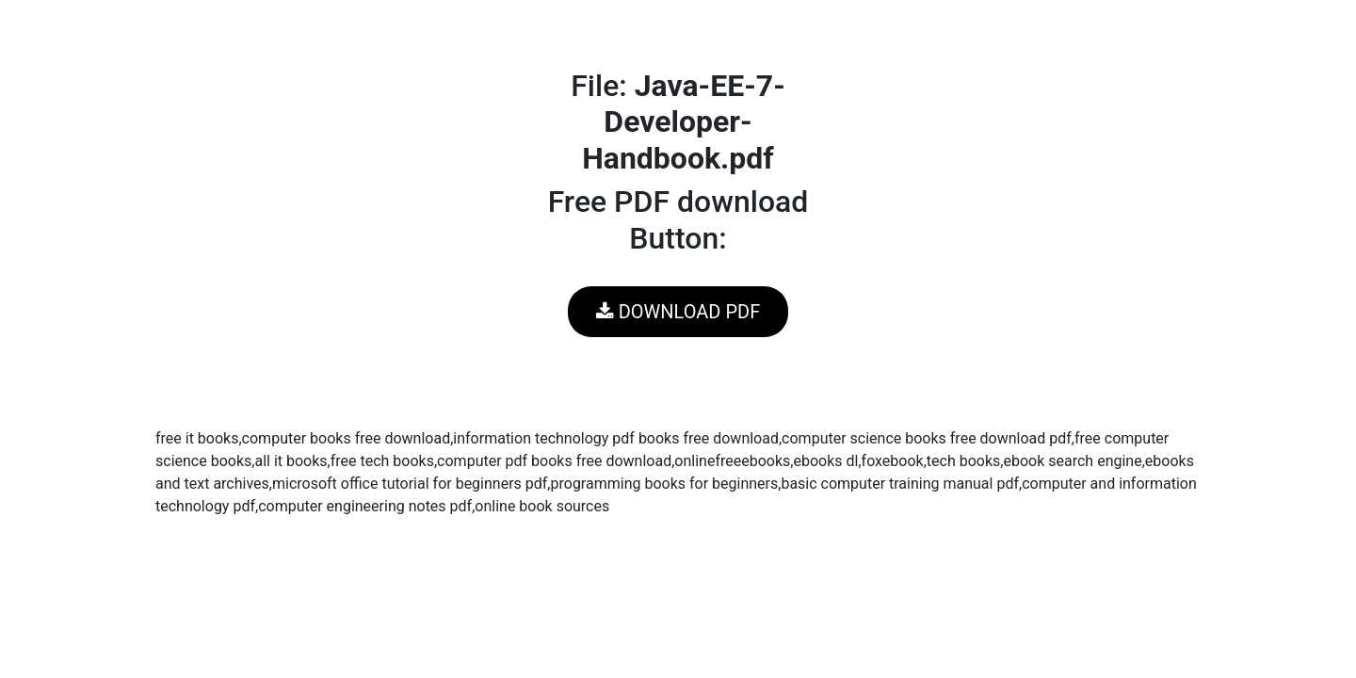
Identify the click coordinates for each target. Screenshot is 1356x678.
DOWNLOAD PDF (678, 311)
